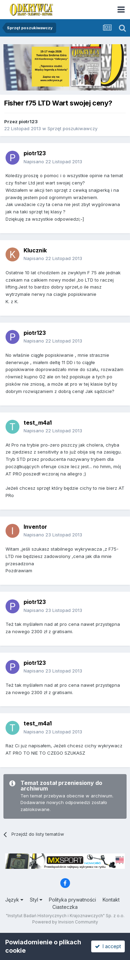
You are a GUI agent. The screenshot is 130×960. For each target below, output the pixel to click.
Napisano (53, 161)
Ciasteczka (65, 907)
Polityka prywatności (72, 900)
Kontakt (111, 900)
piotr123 (28, 121)
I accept (108, 946)
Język (14, 900)
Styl (36, 900)
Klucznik (35, 250)
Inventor (35, 526)
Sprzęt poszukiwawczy (72, 128)
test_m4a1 (38, 422)
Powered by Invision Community (65, 921)
